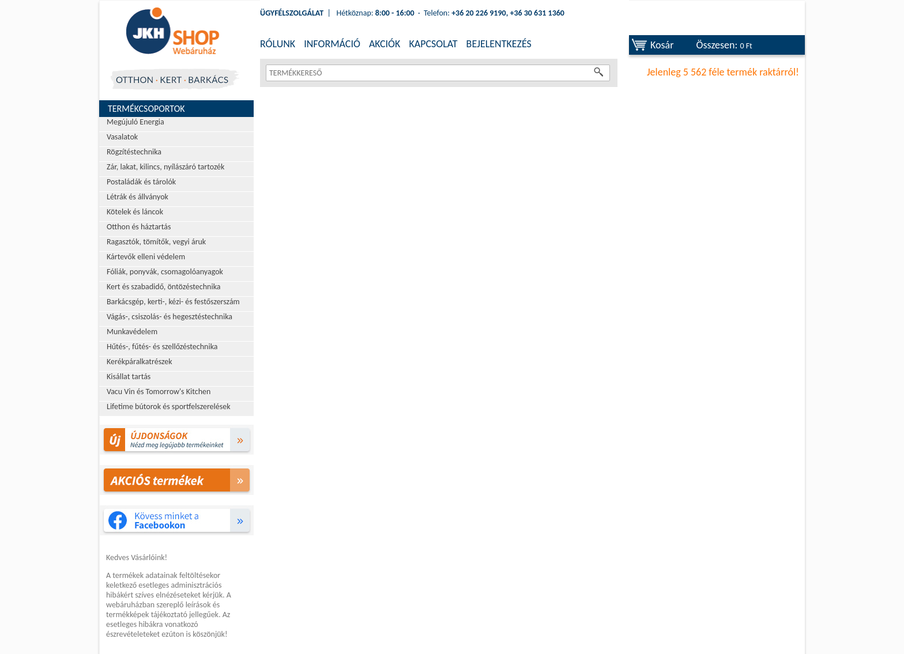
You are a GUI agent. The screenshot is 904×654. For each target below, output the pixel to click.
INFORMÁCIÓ (332, 43)
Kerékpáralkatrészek (139, 361)
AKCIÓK (384, 43)
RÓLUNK (277, 43)
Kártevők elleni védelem (146, 257)
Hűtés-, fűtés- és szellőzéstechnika (162, 346)
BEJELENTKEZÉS (499, 43)
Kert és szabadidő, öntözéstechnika (164, 287)
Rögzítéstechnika (134, 152)
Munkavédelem (132, 332)
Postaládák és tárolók (141, 182)
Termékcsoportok (146, 108)
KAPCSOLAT (433, 43)
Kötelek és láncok (135, 212)
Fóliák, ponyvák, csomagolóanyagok (165, 272)
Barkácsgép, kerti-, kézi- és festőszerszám (173, 302)
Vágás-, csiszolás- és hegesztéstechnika (169, 317)
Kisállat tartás (128, 376)
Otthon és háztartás (139, 227)
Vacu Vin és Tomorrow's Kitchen (158, 391)
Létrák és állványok (137, 197)
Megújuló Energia (135, 122)
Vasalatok (122, 137)
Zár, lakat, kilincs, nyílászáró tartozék (165, 167)
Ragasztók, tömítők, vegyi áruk (156, 242)
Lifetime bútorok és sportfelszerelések (169, 406)
